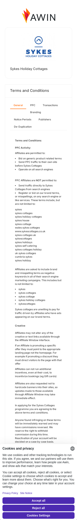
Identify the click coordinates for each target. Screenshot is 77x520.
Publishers (45, 119)
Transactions (50, 105)
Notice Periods (22, 119)
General (18, 105)
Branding (35, 112)
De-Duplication (23, 126)
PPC (32, 105)
